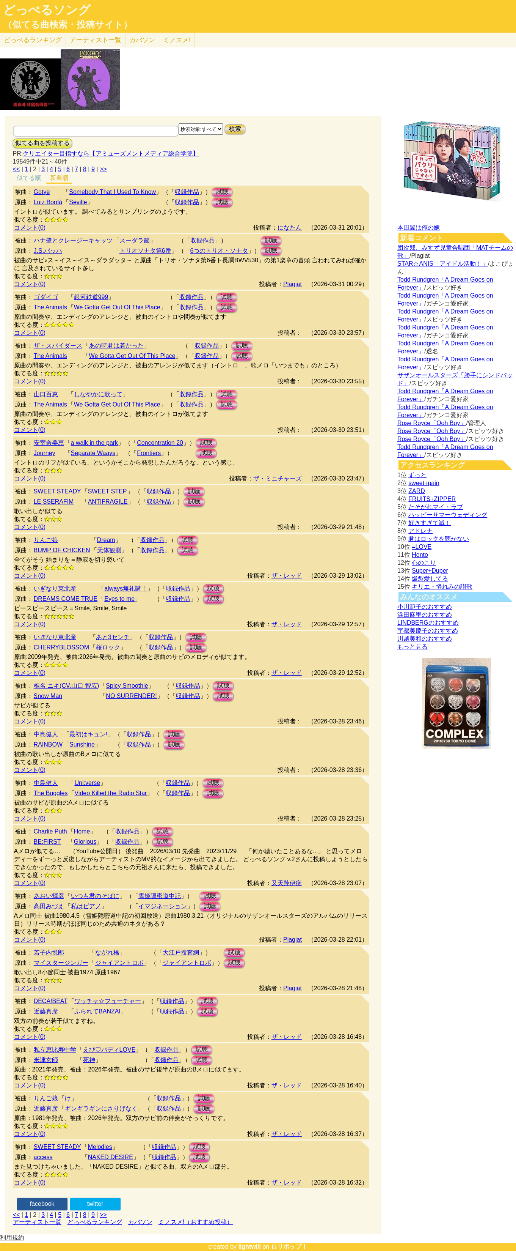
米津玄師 (46, 1060)
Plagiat (292, 284)
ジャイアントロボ (119, 963)
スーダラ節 (134, 240)
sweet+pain (423, 483)
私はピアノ (86, 906)
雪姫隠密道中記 (159, 896)
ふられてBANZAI (97, 1011)
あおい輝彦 (49, 896)
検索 (235, 129)
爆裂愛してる (430, 578)
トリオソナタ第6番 (145, 250)
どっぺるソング (47, 10)
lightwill (249, 1246)
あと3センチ (113, 637)
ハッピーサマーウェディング (447, 515)
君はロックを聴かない (438, 539)
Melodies (100, 1147)
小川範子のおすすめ (424, 606)
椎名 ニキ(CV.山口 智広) (66, 685)
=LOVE (421, 547)
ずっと (417, 475)
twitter (95, 1204)
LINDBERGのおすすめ (428, 622)
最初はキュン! (88, 734)
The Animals (50, 307)
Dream (106, 540)
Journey (44, 453)
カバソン (142, 40)
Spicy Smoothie (127, 685)
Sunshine (82, 744)
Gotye (42, 192)
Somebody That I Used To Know (112, 192)
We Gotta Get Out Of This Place (117, 307)
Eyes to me (119, 599)
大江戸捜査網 (181, 952)
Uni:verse (87, 783)
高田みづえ (49, 906)
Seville (78, 202)
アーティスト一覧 (37, 1222)
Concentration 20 (160, 443)
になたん (290, 227)
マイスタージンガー (61, 963)
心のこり (424, 562)
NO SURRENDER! (131, 696)
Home (82, 831)
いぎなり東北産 (55, 588)
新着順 (59, 178)
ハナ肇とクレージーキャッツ (73, 240)
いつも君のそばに (95, 896)
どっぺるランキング (94, 1222)
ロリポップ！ (289, 1246)
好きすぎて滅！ (429, 523)
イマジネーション (162, 906)
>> (103, 169)
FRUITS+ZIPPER (432, 499)
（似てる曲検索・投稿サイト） (67, 25)
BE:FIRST (47, 841)
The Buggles (51, 793)
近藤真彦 (46, 1011)
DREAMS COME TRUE (66, 599)
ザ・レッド (286, 575)
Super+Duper (430, 570)
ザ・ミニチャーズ (277, 478)
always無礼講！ (125, 588)
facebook (42, 1204)
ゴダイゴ (46, 297)
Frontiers (149, 453)
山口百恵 (46, 394)
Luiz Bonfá (48, 202)
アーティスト (95, 40)
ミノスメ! (177, 40)
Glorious (85, 841)
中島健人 (46, 734)
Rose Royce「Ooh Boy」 (431, 423)
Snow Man (48, 696)
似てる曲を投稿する (42, 143)
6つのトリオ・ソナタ (219, 250)
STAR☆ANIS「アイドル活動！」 (442, 263)
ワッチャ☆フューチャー (107, 1001)
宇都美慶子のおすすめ (427, 630)
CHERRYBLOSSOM (61, 647)
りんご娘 (46, 540)
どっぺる (33, 40)
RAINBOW (48, 744)
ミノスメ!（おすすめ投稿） (195, 1222)
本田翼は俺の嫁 (418, 227)
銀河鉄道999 (91, 297)
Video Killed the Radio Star (110, 793)
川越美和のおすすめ (424, 638)
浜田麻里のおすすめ (424, 614)
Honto (420, 554)
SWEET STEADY (57, 491)
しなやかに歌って (98, 394)
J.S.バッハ (48, 250)
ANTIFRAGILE (108, 501)
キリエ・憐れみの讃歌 (442, 586)
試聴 (222, 192)
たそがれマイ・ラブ (435, 507)
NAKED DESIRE (110, 1157)
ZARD (416, 491)
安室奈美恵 (49, 443)
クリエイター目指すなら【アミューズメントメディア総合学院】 (111, 153)
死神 (89, 1060)
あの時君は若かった (116, 345)
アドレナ (420, 531)
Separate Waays (93, 453)
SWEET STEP (107, 491)
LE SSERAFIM (54, 501)
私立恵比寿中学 (55, 1049)
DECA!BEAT (51, 1001)
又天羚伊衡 (286, 883)
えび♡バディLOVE (109, 1049)
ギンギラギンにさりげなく (101, 1108)
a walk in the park (94, 443)
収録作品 (187, 192)
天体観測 (109, 550)
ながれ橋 (107, 952)
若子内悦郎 (49, 952)
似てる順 (29, 178)
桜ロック (108, 647)
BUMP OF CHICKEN (62, 550)
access (43, 1157)
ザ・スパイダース (58, 345)
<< (16, 169)
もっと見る (412, 646)
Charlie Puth (50, 831)
